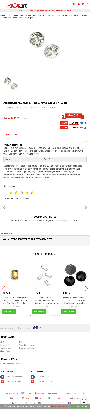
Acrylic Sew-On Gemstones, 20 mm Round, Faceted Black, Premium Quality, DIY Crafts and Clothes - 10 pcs (75, 300)
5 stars (32, 192)
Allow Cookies (80, 406)
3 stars (21, 192)
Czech (14, 398)
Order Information (26, 345)
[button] (30, 315)
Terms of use (5, 348)
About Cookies (6, 351)
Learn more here (59, 405)
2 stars (16, 192)
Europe (39, 398)
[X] (1, 405)
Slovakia (75, 398)
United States (45, 402)
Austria (66, 393)
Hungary (27, 398)
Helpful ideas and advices (10, 363)
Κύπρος (30, 402)
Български (12, 393)
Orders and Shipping (27, 348)
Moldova (73, 402)
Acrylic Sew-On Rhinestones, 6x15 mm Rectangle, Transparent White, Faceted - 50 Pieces (45, 300)
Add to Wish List (49, 107)
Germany (53, 393)
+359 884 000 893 (63, 11)
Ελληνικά (26, 393)
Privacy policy (5, 345)
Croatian (79, 393)
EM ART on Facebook (11, 377)
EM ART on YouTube (10, 382)
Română (40, 393)
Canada (60, 402)
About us (3, 342)
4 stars (27, 192)
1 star (11, 192)
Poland (62, 398)
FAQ (20, 342)
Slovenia (17, 403)
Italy (51, 398)
